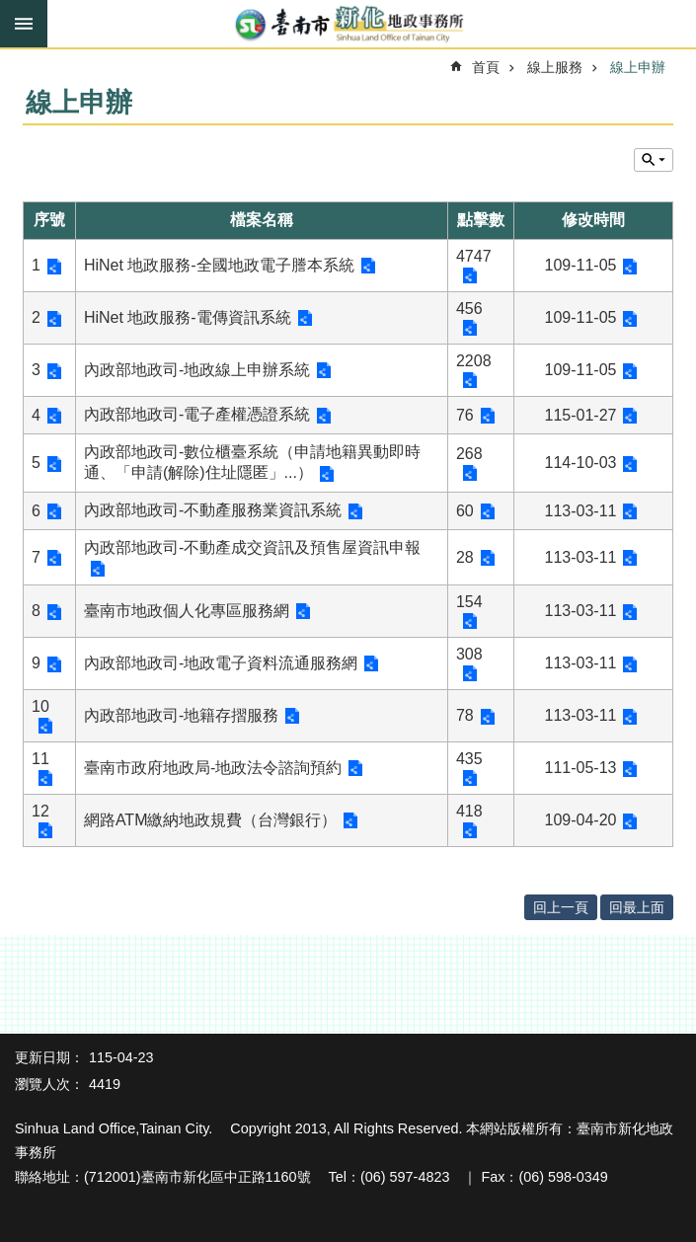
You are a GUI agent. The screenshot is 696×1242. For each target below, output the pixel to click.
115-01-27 (581, 415)
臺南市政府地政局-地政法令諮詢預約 (213, 767)
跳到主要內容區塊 (10, 10)
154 (469, 601)
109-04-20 (581, 820)
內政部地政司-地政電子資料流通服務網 (220, 663)
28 (465, 557)
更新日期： (49, 1057)
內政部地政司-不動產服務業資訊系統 (213, 510)
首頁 (486, 67)
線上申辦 (637, 67)
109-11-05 (581, 265)
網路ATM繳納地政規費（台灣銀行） (211, 820)
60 (465, 511)
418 (469, 811)
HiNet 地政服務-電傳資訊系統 (187, 317)
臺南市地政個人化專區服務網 (186, 610)
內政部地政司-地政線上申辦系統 (197, 369)
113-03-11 (581, 511)
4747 (474, 256)
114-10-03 (581, 462)
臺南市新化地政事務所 (348, 24)
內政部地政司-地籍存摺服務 (181, 715)
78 (465, 715)
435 (469, 758)
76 (465, 415)
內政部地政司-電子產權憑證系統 (197, 414)
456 (469, 308)
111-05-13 (581, 767)
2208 (474, 360)
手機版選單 (23, 23)
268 (469, 453)
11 (40, 758)
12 (40, 811)
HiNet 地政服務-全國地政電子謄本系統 (219, 265)
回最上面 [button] (636, 907)
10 (40, 706)
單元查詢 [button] (653, 160)
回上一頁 (560, 907)
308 (469, 654)
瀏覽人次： (49, 1084)
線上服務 (554, 67)
